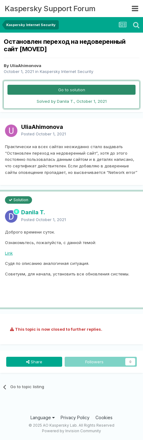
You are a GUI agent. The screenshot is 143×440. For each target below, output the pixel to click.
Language (42, 417)
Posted (43, 133)
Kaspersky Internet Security (66, 71)
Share (34, 361)
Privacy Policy (75, 417)
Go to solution (71, 89)
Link (9, 253)
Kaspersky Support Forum (50, 8)
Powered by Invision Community (71, 431)
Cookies (104, 417)
